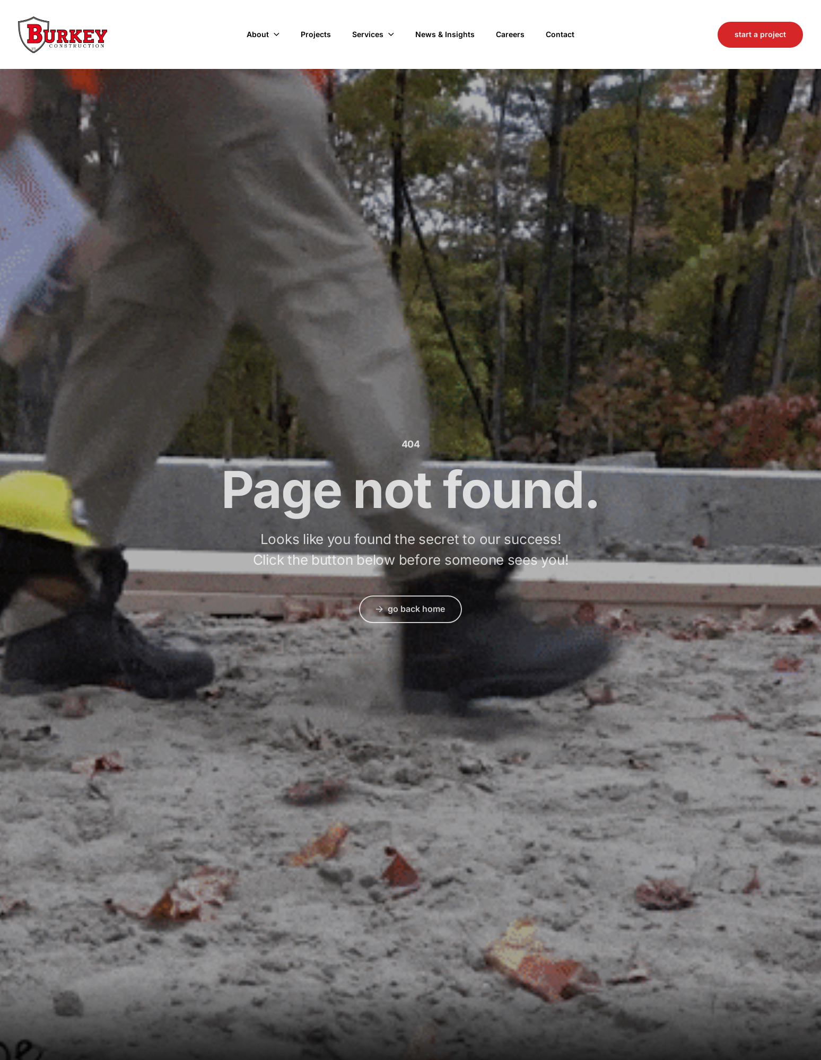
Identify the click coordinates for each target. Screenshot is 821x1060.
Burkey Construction (62, 34)
